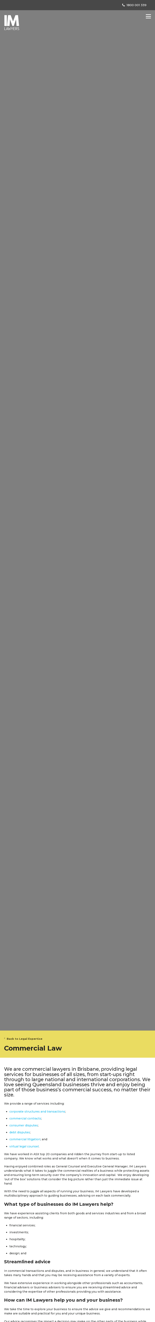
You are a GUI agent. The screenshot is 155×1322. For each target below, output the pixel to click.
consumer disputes (23, 1125)
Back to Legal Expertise (23, 1038)
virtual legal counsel (24, 1146)
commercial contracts (25, 1118)
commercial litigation (24, 1139)
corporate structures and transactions (37, 1111)
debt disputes (19, 1132)
